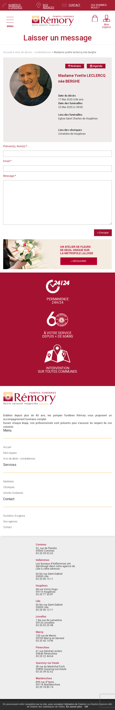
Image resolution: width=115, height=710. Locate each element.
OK (86, 706)
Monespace (106, 26)
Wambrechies (44, 678)
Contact (7, 527)
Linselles (41, 616)
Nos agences (10, 521)
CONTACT (74, 5)
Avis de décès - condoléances (33, 52)
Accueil (7, 52)
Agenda (96, 66)
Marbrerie (8, 481)
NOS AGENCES (48, 6)
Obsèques (9, 487)
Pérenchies (42, 647)
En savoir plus (74, 706)
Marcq (39, 632)
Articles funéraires (13, 492)
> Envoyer (103, 232)
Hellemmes (42, 560)
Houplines (42, 585)
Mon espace (10, 452)
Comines (41, 544)
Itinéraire (74, 66)
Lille (38, 601)
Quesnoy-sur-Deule (47, 663)
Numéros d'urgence (14, 515)
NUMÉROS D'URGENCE (15, 6)
